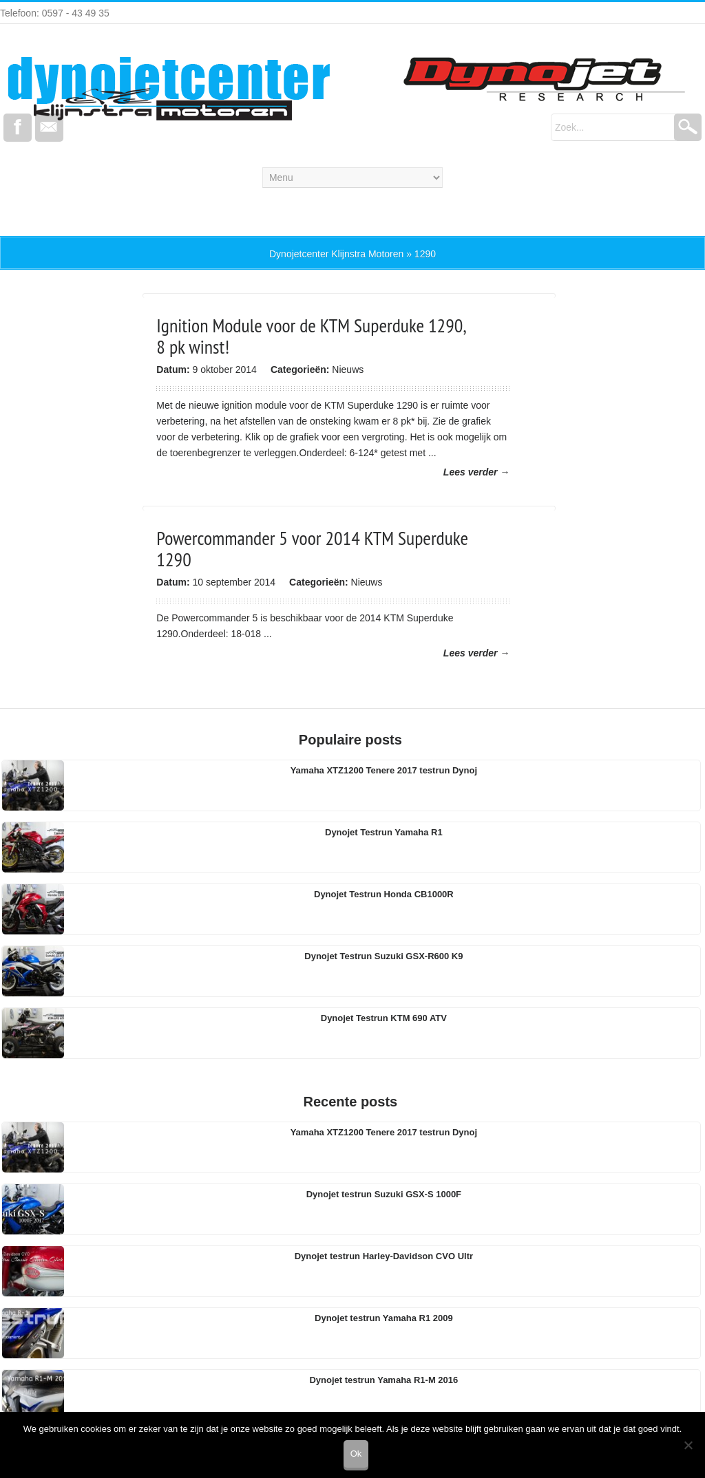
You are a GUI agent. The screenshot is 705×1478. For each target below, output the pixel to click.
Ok (356, 1453)
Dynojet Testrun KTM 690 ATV (384, 1018)
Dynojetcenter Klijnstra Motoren (336, 253)
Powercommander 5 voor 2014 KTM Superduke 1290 (312, 548)
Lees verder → (476, 472)
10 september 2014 (233, 582)
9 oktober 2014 (224, 369)
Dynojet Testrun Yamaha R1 (384, 832)
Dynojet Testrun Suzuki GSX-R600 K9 (383, 956)
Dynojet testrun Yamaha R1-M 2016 (383, 1380)
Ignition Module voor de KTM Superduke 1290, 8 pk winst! (310, 335)
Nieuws (348, 369)
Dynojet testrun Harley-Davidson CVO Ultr (384, 1256)
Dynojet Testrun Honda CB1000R (384, 894)
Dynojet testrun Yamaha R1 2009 (384, 1318)
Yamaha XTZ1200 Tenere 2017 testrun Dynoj (384, 770)
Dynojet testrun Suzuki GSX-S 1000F (383, 1194)
